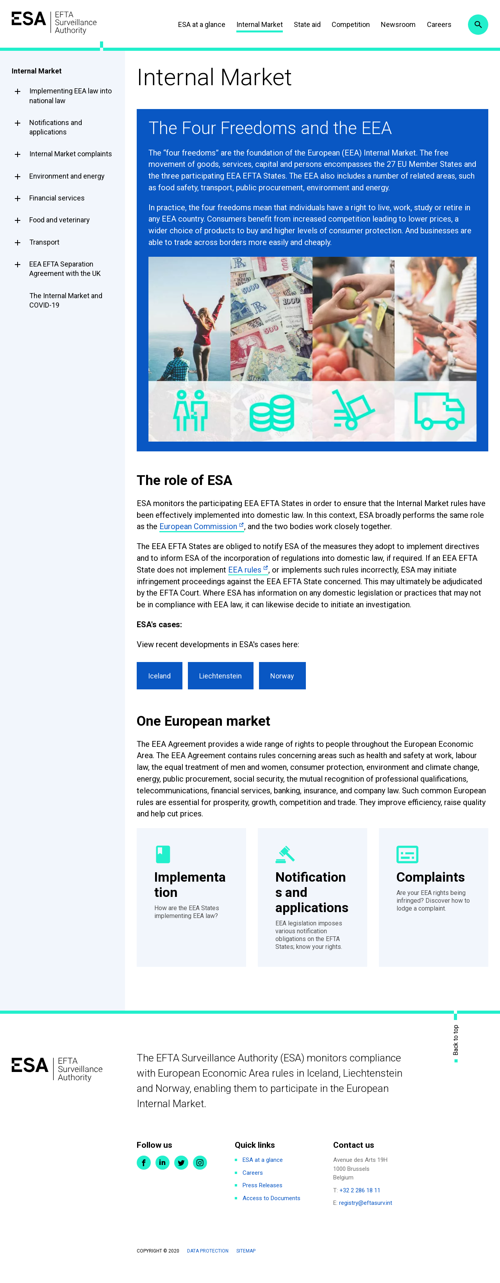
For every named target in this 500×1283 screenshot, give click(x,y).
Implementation (191, 886)
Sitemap (245, 1267)
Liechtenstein (223, 677)
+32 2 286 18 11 (359, 1206)
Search (477, 24)
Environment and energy (67, 176)
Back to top (456, 1056)
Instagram (200, 1179)
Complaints (431, 879)
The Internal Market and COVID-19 (65, 300)
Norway (286, 677)
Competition (349, 24)
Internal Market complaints (70, 154)
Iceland (160, 677)
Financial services (57, 198)
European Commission (198, 526)
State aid (305, 24)
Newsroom (396, 24)
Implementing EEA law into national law (70, 95)
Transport (44, 242)
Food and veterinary (59, 220)
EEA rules (244, 569)
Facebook (144, 1179)
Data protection (208, 1267)
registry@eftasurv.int (365, 1219)
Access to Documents (271, 1214)
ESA (57, 23)
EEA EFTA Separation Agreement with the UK (65, 268)
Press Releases (262, 1201)
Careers (437, 24)
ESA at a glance (199, 24)
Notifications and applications (55, 127)
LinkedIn (162, 1179)
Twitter (181, 1179)
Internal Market (257, 24)
